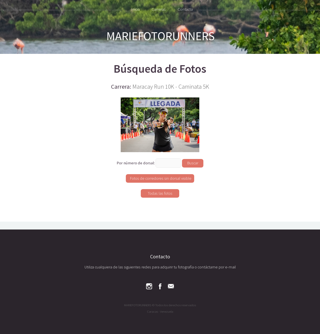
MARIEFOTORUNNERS (160, 35)
